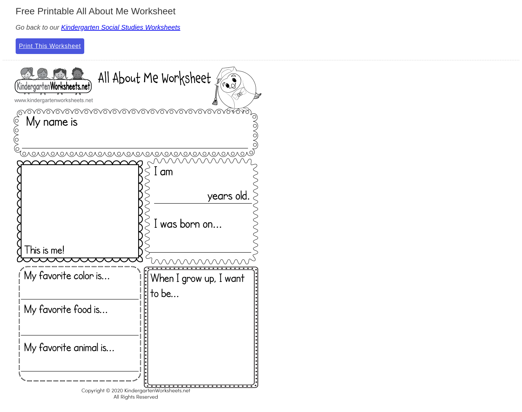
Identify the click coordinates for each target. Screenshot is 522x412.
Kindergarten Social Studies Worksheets (120, 27)
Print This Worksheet (50, 46)
